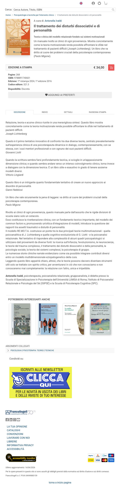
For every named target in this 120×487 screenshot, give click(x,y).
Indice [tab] (45, 112)
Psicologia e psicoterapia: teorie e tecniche (32, 350)
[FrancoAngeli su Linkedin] (10, 420)
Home (8, 15)
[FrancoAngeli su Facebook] (7, 420)
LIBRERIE (12, 441)
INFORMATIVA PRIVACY (20, 445)
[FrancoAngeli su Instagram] (14, 420)
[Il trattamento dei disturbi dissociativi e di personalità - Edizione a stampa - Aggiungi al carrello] (111, 67)
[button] (80, 3)
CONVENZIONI (15, 434)
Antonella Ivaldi (53, 20)
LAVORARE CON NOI (18, 437)
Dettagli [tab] (68, 112)
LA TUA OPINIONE (17, 426)
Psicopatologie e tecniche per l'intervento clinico (34, 15)
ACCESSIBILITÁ (15, 449)
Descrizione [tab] (19, 112)
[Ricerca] (113, 9)
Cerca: (8, 9)
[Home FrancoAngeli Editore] (16, 3)
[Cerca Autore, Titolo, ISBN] (62, 9)
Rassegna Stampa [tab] (97, 112)
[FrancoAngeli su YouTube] (18, 420)
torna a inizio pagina (60, 482)
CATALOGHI (13, 430)
